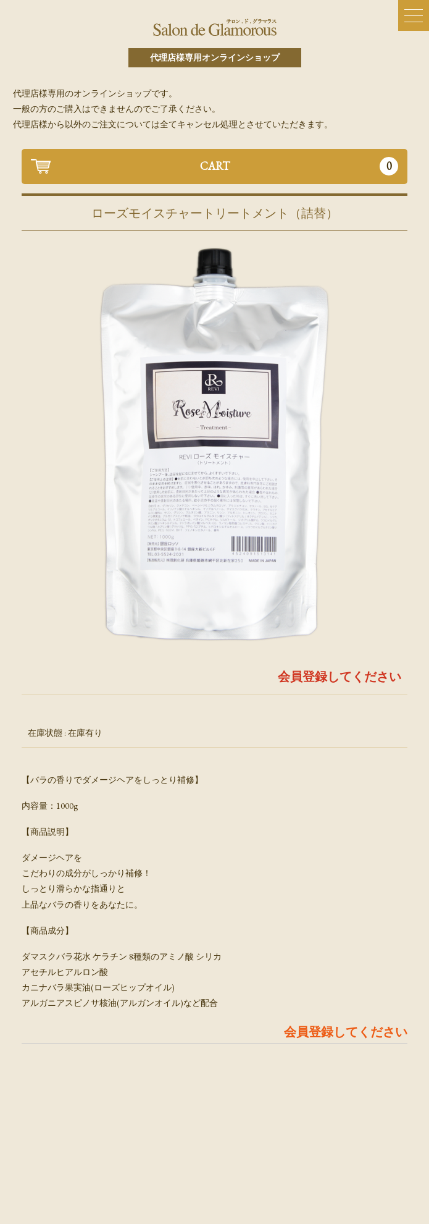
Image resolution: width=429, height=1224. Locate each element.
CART (299, 166)
